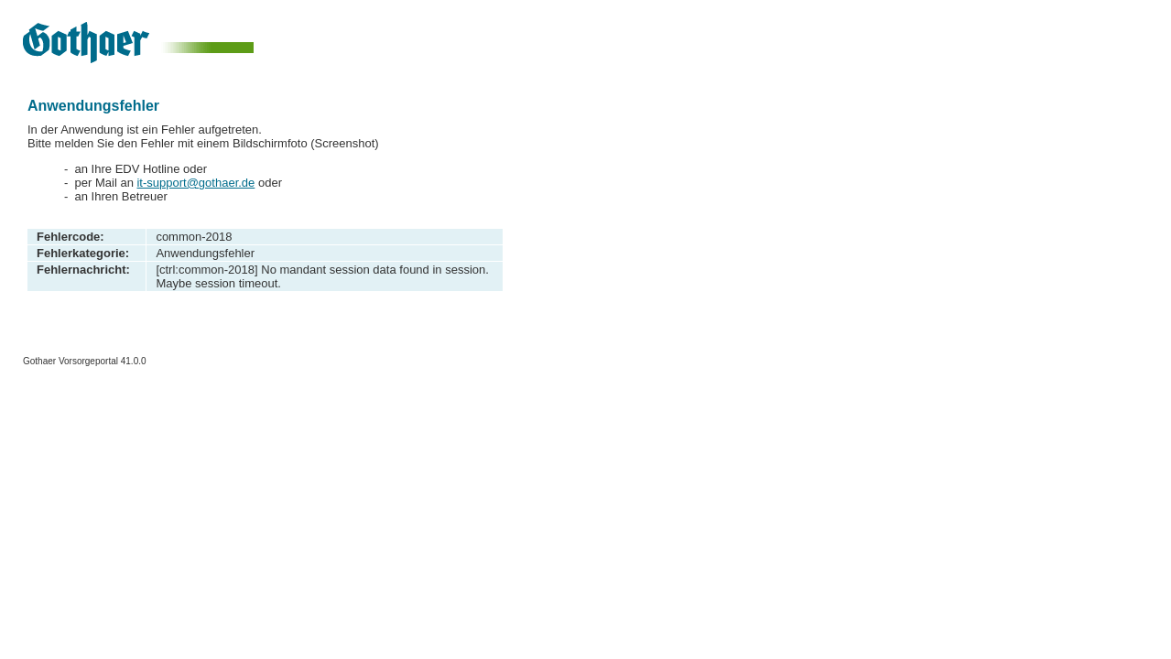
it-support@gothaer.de (195, 182)
